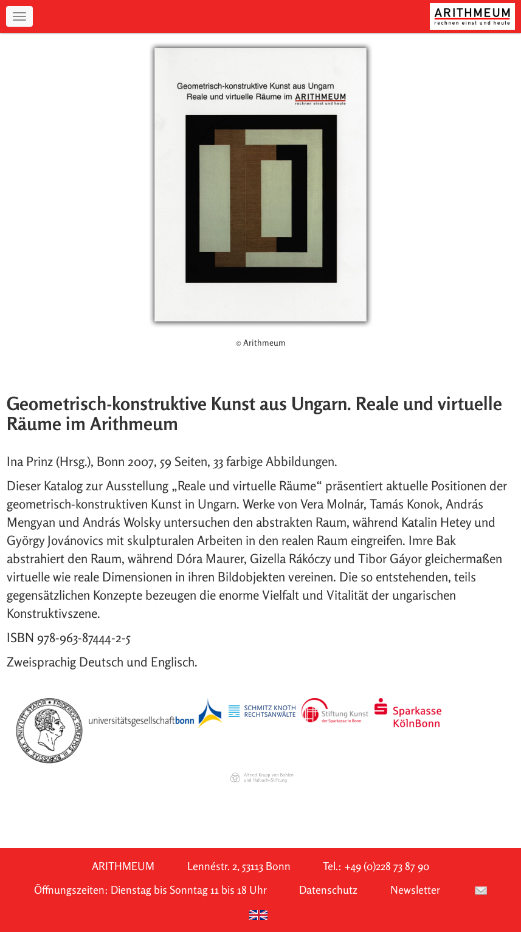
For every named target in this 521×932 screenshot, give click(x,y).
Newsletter (415, 889)
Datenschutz (328, 889)
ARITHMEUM (123, 866)
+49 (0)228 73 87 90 (386, 866)
